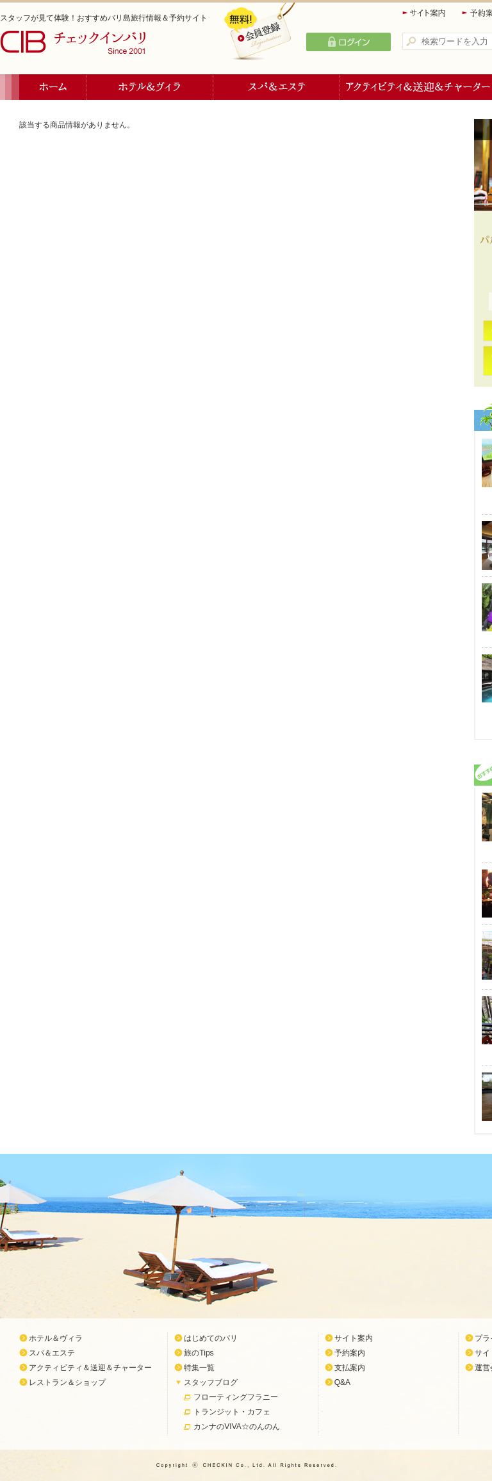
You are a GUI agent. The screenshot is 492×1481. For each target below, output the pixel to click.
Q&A (342, 1382)
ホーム (52, 87)
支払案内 (349, 1367)
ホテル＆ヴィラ (149, 87)
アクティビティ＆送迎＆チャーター (90, 1367)
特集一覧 (199, 1367)
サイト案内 (424, 13)
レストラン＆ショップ (67, 1382)
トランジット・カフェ (231, 1411)
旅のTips (198, 1352)
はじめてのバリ (211, 1338)
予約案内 (349, 1352)
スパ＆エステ (276, 87)
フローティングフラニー (235, 1397)
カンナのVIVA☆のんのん (236, 1426)
